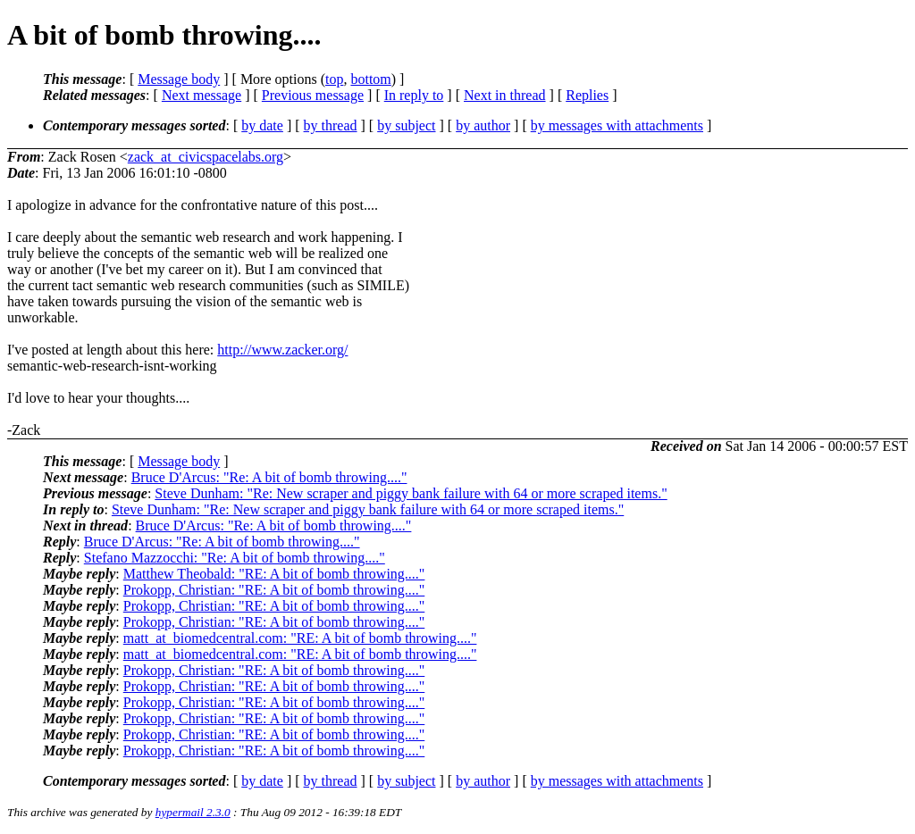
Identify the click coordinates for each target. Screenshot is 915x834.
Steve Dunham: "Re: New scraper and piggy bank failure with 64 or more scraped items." (411, 493)
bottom (370, 79)
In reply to (414, 95)
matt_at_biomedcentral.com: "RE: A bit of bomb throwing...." (300, 638)
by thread (330, 125)
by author (483, 125)
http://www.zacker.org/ (282, 349)
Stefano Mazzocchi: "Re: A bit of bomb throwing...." (234, 557)
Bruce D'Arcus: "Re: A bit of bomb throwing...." (269, 477)
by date (262, 125)
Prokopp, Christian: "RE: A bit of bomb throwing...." (274, 589)
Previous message (313, 95)
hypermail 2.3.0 (193, 812)
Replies (587, 95)
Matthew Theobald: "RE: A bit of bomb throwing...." (274, 573)
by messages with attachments (617, 125)
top (334, 79)
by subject (406, 125)
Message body (179, 79)
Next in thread (505, 95)
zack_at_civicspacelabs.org (205, 156)
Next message (201, 95)
